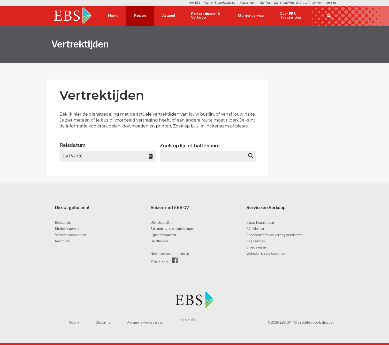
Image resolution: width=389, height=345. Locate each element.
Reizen (140, 15)
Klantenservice (251, 15)
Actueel (168, 15)
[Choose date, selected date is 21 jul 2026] (151, 156)
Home (113, 15)
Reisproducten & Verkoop (205, 15)
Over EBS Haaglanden (290, 15)
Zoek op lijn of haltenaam (190, 146)
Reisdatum (72, 145)
